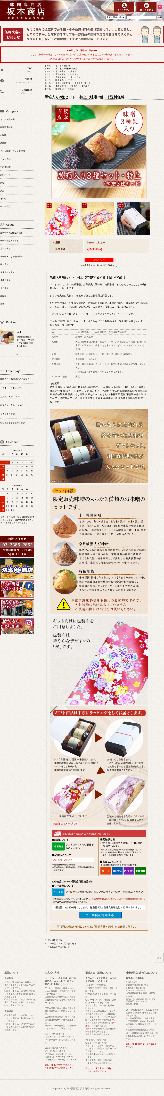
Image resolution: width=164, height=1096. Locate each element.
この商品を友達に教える (59, 947)
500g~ (71, 88)
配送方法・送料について (11, 405)
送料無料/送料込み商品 (66, 68)
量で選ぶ (59, 88)
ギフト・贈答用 (62, 65)
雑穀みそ (74, 74)
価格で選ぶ (60, 86)
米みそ (73, 71)
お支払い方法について (10, 396)
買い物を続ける (55, 940)
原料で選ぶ (60, 71)
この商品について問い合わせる (62, 943)
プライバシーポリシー (10, 387)
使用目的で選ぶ (62, 83)
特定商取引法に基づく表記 (12, 423)
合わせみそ (75, 77)
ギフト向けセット (83, 83)
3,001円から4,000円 (79, 86)
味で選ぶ (59, 80)
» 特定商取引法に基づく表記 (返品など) (99, 265)
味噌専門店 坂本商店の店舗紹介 (14, 379)
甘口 (70, 80)
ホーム (48, 65)
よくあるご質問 (7, 414)
